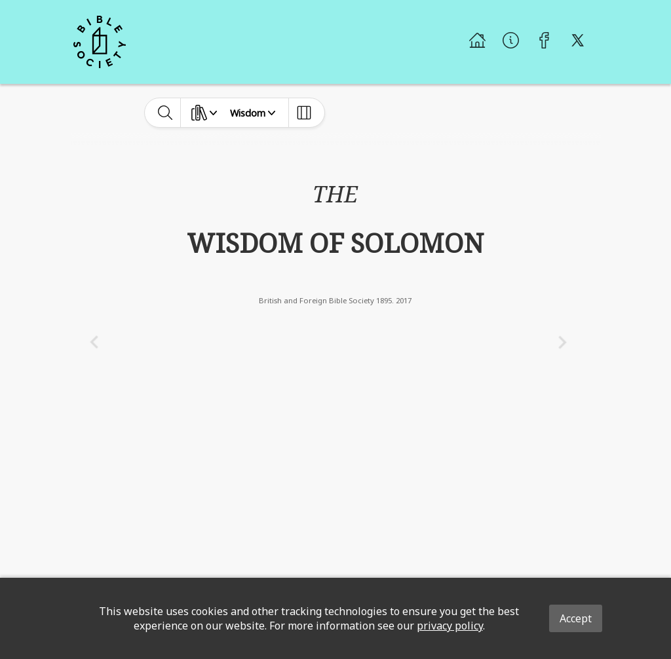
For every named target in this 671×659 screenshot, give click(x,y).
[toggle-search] (165, 112)
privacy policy (450, 625)
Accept (576, 618)
